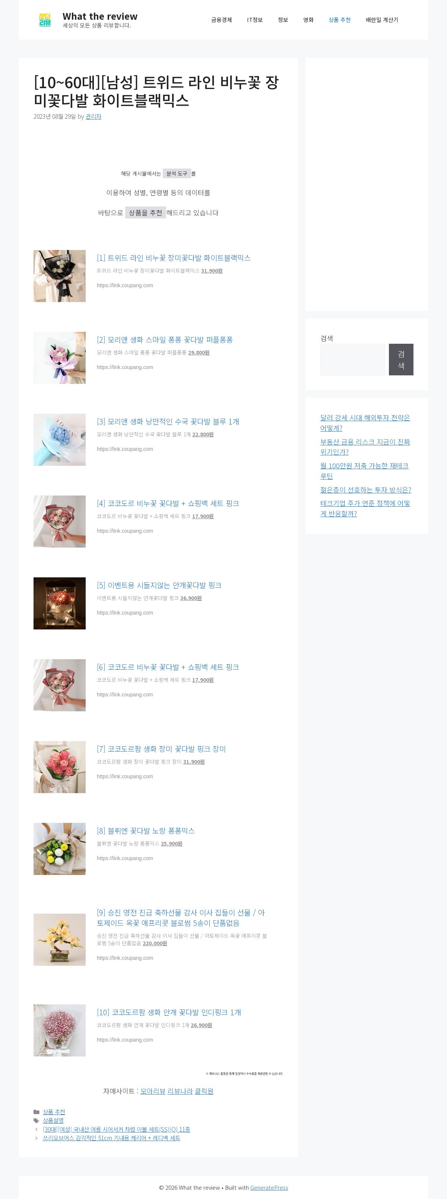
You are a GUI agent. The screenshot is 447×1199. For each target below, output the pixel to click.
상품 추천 (340, 19)
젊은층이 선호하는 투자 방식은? (365, 489)
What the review (100, 15)
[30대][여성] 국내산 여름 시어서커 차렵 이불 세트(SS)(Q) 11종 (116, 1129)
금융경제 (221, 19)
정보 (283, 19)
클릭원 (204, 1091)
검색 (326, 338)
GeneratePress (269, 1187)
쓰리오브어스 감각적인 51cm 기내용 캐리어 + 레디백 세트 (111, 1138)
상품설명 (53, 1120)
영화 (308, 19)
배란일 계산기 (382, 19)
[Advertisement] (366, 184)
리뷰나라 (180, 1091)
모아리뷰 (153, 1091)
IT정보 (255, 19)
